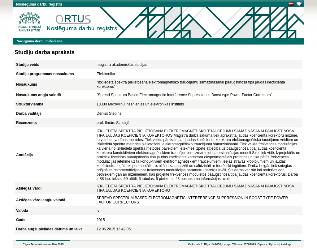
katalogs (286, 244)
